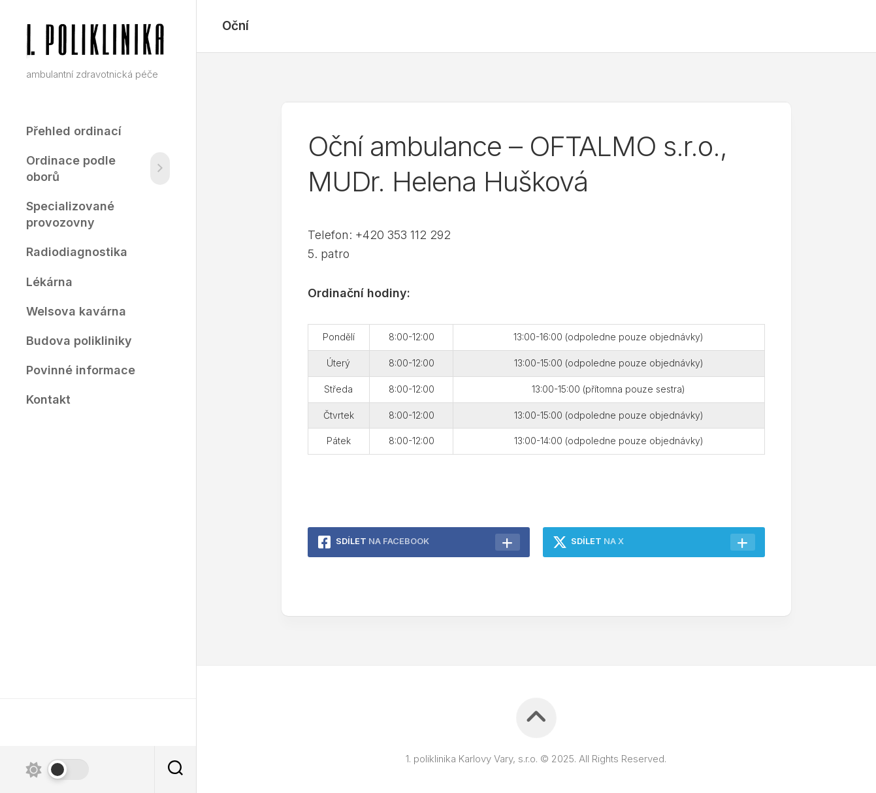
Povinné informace (80, 370)
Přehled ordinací (74, 131)
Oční (235, 25)
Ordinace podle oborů (71, 169)
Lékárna (49, 282)
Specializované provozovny (70, 214)
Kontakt (48, 399)
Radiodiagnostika (76, 252)
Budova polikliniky (79, 341)
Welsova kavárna (76, 311)
